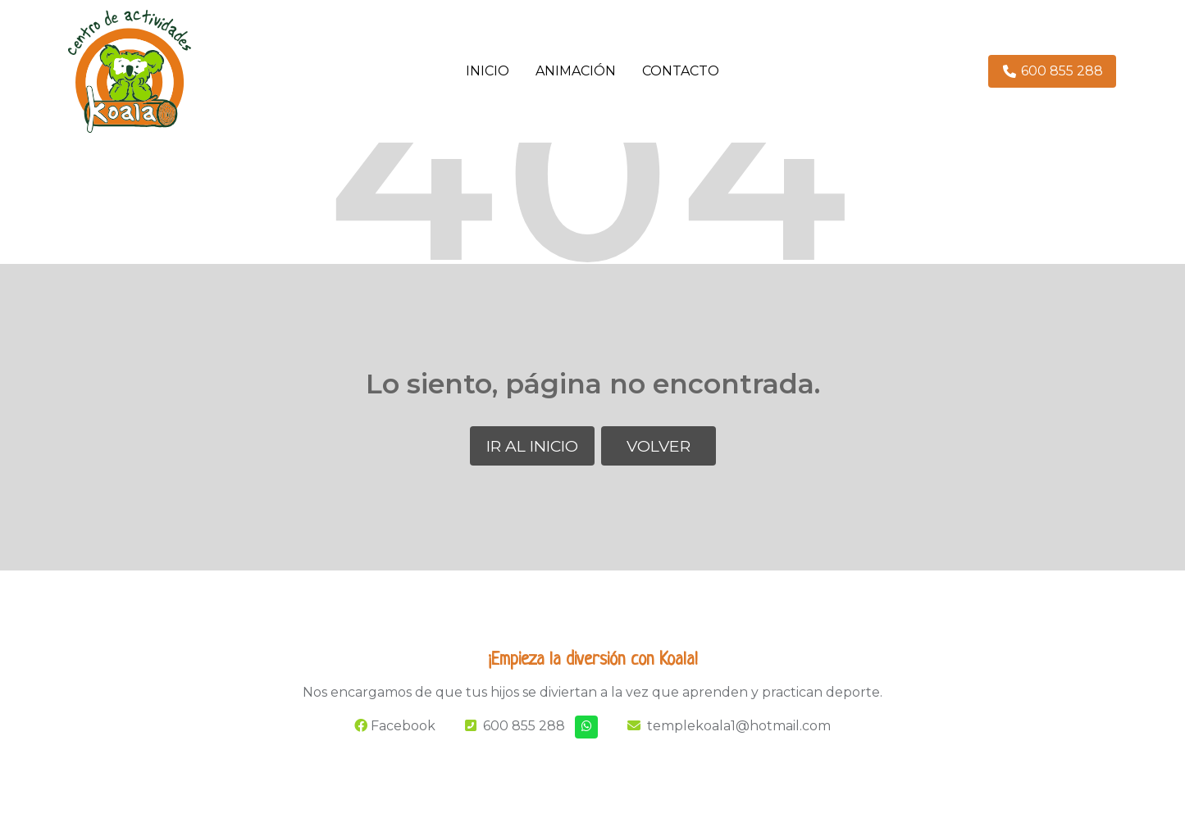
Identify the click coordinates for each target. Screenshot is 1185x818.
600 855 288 (524, 726)
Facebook (394, 726)
